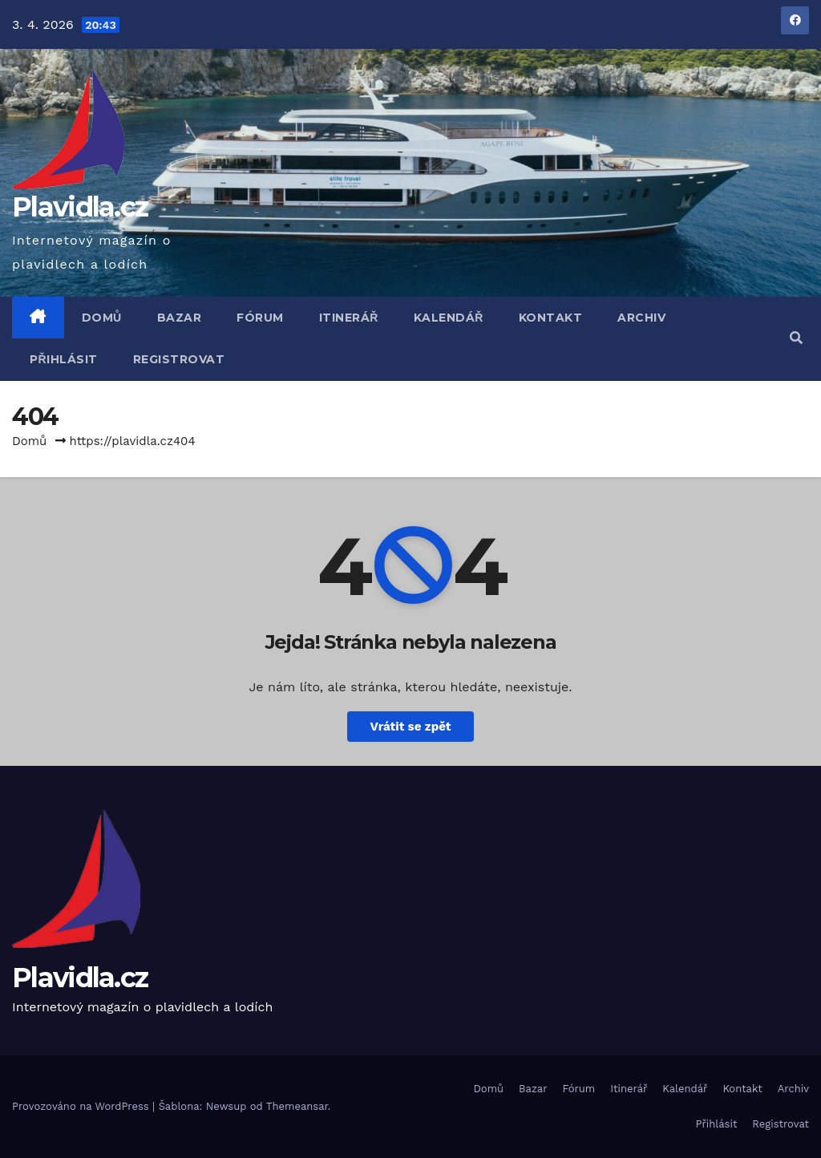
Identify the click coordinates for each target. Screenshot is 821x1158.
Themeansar (297, 1106)
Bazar (179, 317)
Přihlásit (64, 359)
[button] (796, 338)
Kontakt (551, 317)
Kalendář (448, 317)
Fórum (260, 317)
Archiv (641, 317)
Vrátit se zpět (410, 726)
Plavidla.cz (80, 207)
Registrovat (179, 359)
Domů (102, 317)
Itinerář (348, 317)
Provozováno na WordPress (82, 1106)
